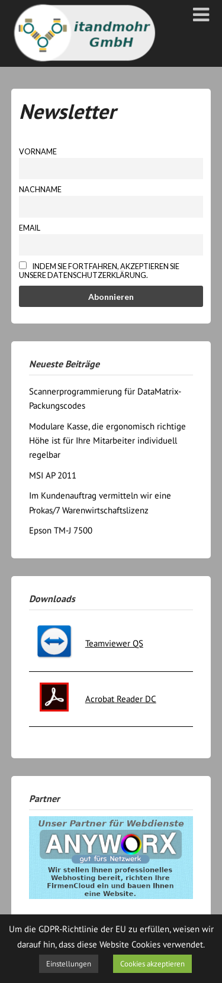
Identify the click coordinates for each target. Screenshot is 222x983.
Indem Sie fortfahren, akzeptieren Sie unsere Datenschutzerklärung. (99, 270)
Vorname (38, 151)
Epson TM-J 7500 (60, 530)
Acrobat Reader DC (120, 698)
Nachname (40, 189)
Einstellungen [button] (68, 964)
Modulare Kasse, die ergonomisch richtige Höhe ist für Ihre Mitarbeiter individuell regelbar (107, 441)
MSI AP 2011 (52, 475)
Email (29, 228)
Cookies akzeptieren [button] (152, 964)
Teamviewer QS (114, 643)
